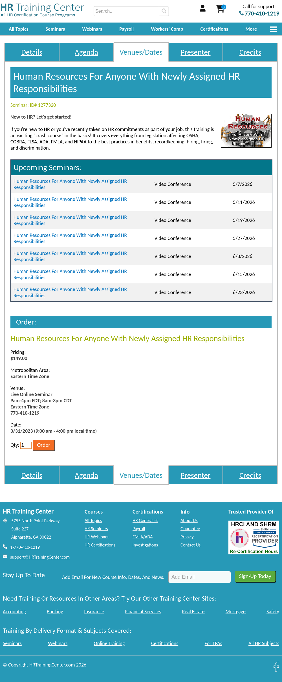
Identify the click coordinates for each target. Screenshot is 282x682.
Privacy (187, 536)
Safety (272, 611)
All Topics (18, 29)
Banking (55, 611)
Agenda (86, 52)
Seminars (55, 29)
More (251, 29)
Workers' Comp (167, 29)
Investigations (145, 545)
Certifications (214, 29)
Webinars (92, 29)
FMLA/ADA (143, 536)
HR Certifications (100, 545)
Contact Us (190, 545)
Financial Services (143, 611)
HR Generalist (145, 520)
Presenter (196, 52)
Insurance (94, 611)
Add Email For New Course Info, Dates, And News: (113, 577)
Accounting (14, 611)
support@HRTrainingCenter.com (40, 557)
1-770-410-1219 (25, 547)
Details (31, 52)
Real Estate (193, 611)
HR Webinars (97, 536)
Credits (250, 52)
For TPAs (213, 643)
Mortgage (236, 611)
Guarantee (190, 528)
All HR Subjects (263, 643)
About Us (189, 520)
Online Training (109, 643)
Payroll (126, 29)
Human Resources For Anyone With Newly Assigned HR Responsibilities (70, 184)
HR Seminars (96, 528)
